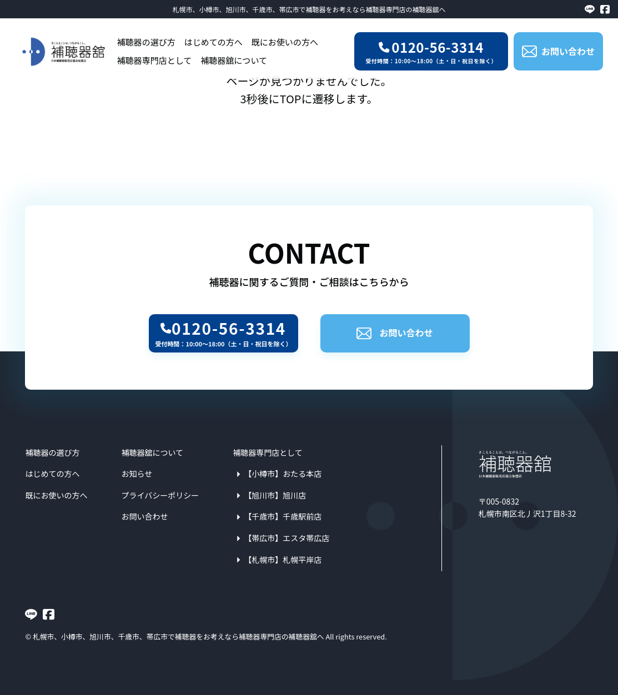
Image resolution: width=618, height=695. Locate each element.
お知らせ (136, 473)
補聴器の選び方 (146, 42)
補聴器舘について (233, 60)
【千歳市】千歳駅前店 (282, 516)
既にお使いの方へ (285, 42)
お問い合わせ (394, 332)
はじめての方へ (213, 42)
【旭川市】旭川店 (275, 495)
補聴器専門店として (154, 60)
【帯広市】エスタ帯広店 (286, 537)
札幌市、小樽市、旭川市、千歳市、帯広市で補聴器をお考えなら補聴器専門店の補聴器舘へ (308, 9)
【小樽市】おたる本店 (282, 473)
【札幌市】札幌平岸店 (282, 559)
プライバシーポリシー (160, 495)
